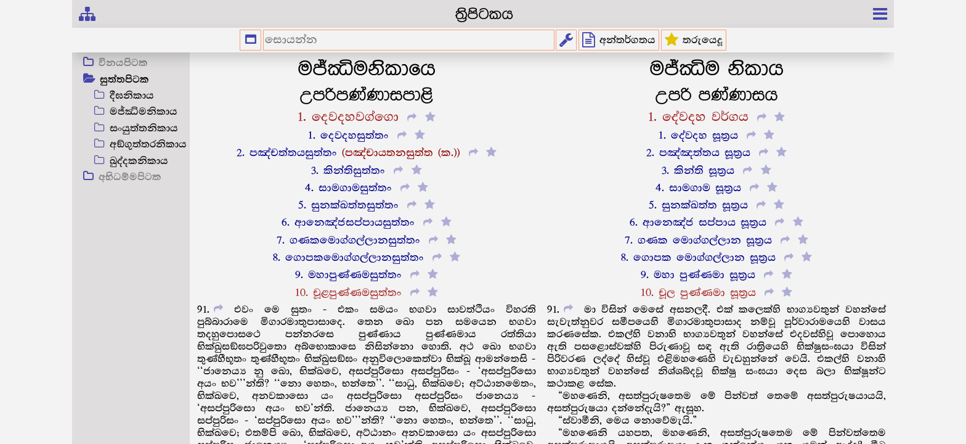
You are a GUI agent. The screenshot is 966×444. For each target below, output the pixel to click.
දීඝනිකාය (132, 96)
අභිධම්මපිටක (130, 177)
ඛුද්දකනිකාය (139, 161)
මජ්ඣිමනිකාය (143, 112)
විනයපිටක (123, 63)
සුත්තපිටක (124, 80)
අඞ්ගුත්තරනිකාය (148, 144)
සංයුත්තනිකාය (144, 128)
